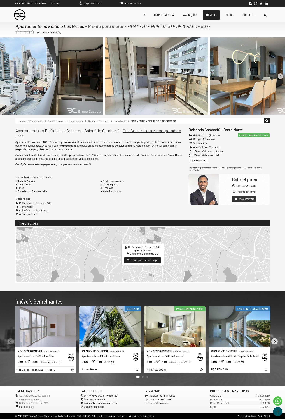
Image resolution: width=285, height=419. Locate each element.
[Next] (280, 76)
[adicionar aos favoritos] (72, 370)
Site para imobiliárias (247, 416)
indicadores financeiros (162, 395)
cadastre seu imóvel (160, 399)
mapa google (26, 406)
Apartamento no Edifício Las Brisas (49, 26)
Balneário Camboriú (204, 129)
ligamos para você (94, 399)
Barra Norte (233, 129)
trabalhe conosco (94, 406)
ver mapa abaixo (28, 214)
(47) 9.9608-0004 (92, 3)
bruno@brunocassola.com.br (100, 403)
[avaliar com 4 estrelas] (29, 32)
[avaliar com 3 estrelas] (25, 32)
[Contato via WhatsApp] (277, 401)
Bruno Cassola (164, 15)
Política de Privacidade (143, 416)
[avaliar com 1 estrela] (17, 32)
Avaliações (189, 15)
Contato (249, 15)
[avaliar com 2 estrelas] (21, 32)
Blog (229, 15)
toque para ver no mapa (142, 260)
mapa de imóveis (159, 403)
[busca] (265, 15)
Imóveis (211, 15)
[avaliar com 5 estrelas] (32, 32)
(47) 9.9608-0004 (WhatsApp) (101, 395)
